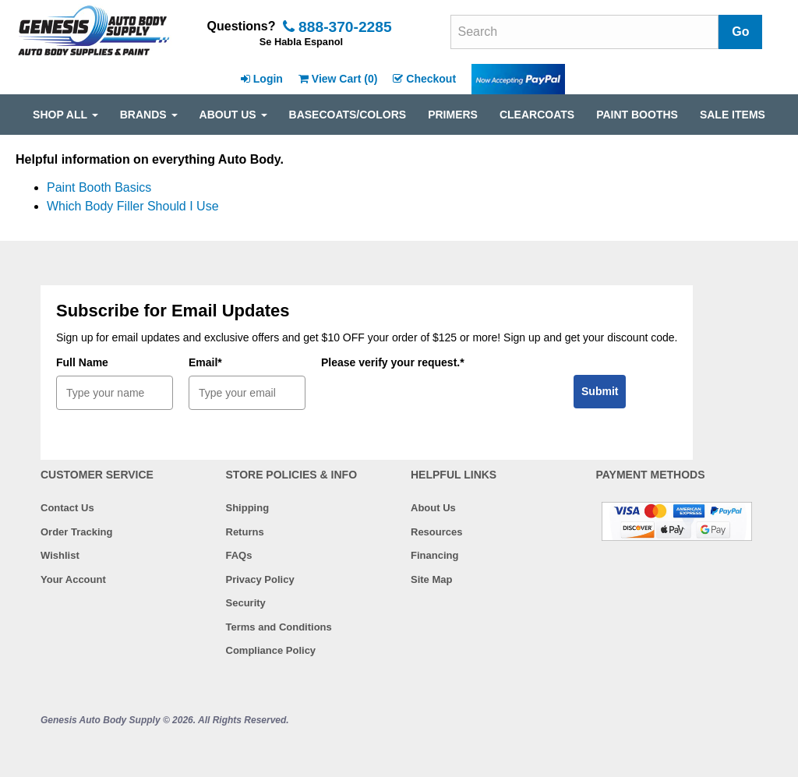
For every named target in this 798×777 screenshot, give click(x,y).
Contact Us (67, 508)
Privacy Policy (260, 579)
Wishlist (60, 555)
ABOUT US (233, 114)
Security (246, 603)
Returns (245, 532)
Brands (149, 114)
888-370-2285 (337, 27)
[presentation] (439, 406)
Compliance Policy (271, 650)
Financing (434, 555)
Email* (205, 362)
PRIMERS (453, 114)
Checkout (424, 78)
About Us (433, 508)
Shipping (248, 508)
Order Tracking (76, 532)
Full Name (82, 362)
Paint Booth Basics (99, 187)
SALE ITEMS (732, 114)
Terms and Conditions (279, 627)
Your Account (73, 579)
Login (262, 78)
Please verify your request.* (392, 362)
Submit (599, 391)
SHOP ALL (65, 114)
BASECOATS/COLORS (348, 114)
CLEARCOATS (537, 114)
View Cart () (337, 78)
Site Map (431, 579)
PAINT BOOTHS (637, 114)
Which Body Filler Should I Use (133, 206)
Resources (436, 532)
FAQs (239, 555)
